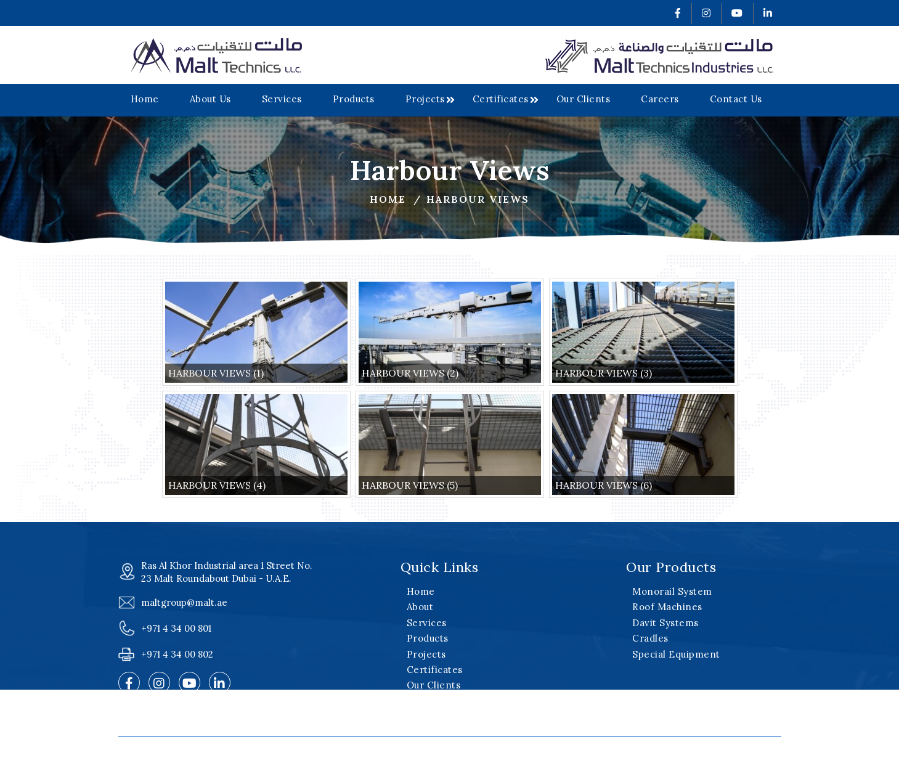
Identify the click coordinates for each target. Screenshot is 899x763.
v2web (630, 750)
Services (282, 99)
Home (145, 99)
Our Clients (583, 99)
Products (354, 99)
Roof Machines (667, 607)
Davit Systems (665, 623)
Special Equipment (676, 654)
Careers (660, 99)
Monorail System (672, 591)
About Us (210, 99)
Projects (425, 99)
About (420, 607)
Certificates (501, 99)
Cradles (650, 638)
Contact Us (736, 99)
